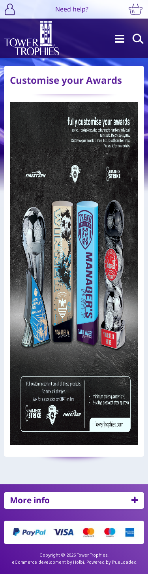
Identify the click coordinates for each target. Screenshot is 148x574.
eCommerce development (39, 562)
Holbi (78, 562)
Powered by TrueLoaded (111, 562)
